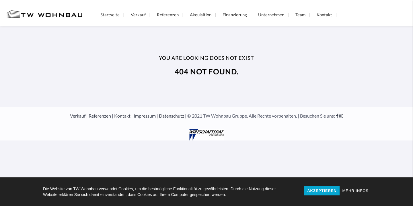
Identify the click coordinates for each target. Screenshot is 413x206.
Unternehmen (271, 14)
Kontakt (324, 14)
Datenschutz (171, 115)
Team (300, 14)
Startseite (110, 14)
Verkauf (138, 14)
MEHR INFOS (355, 191)
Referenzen (168, 14)
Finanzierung (235, 14)
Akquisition (200, 14)
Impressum (145, 115)
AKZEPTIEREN (322, 191)
